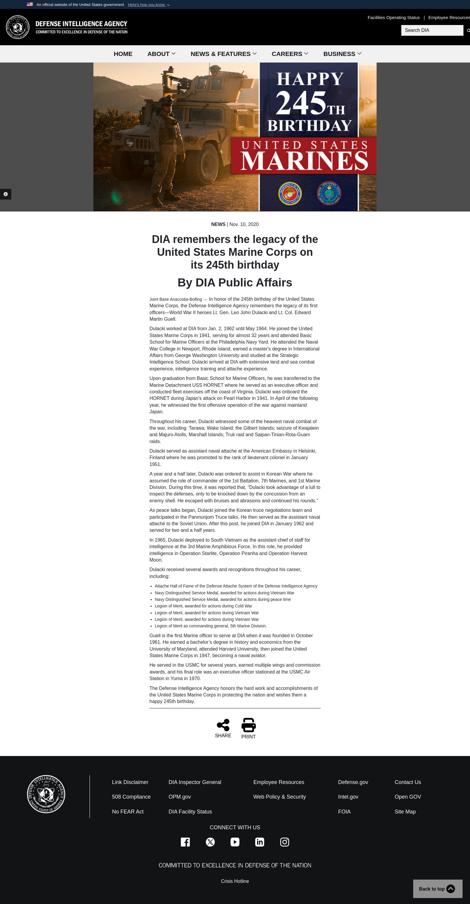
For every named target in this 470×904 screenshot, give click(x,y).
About (161, 53)
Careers (290, 53)
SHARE (223, 728)
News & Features (224, 53)
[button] (149, 5)
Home (123, 53)
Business (342, 53)
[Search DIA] (431, 30)
